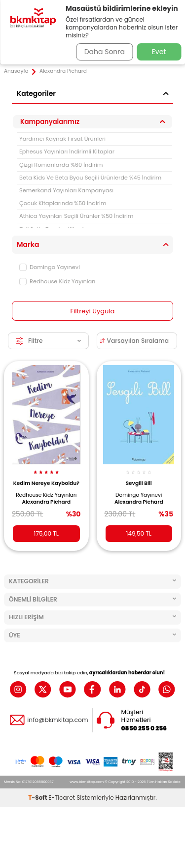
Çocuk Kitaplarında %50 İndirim (63, 203)
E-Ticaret (61, 797)
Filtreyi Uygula (93, 311)
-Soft (38, 797)
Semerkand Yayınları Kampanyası (66, 190)
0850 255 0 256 (144, 728)
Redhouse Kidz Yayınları (57, 281)
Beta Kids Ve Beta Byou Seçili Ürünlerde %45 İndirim (90, 177)
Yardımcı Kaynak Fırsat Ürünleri (62, 139)
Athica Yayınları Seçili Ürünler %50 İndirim (76, 216)
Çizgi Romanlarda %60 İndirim (61, 165)
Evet (159, 52)
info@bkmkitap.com (57, 720)
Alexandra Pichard (46, 502)
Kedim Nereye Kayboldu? (46, 483)
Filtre (48, 340)
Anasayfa (16, 71)
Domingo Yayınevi (49, 267)
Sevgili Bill (139, 483)
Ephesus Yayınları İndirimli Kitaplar (66, 151)
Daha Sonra (104, 52)
